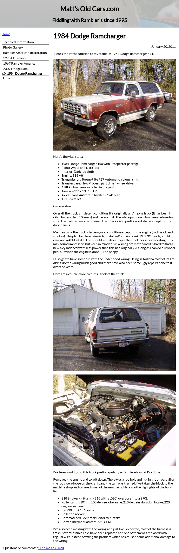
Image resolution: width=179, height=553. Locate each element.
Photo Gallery (13, 47)
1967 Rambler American (20, 63)
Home (6, 34)
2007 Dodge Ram (15, 69)
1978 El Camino (14, 58)
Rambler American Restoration (25, 52)
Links (7, 78)
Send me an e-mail (51, 548)
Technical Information (18, 42)
